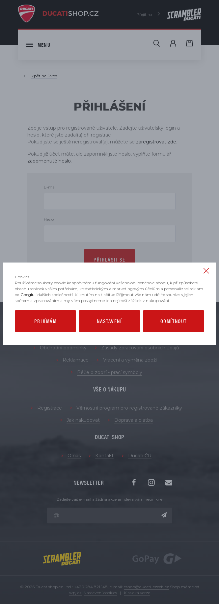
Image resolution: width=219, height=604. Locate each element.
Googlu (27, 294)
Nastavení (109, 321)
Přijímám (45, 321)
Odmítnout (173, 321)
